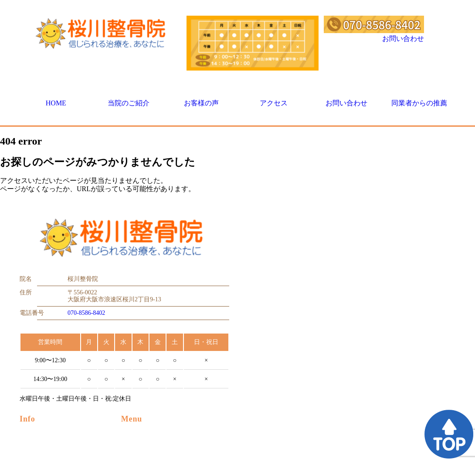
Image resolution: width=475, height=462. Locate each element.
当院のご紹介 (128, 103)
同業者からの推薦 (419, 103)
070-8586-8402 (86, 313)
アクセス (274, 103)
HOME (56, 103)
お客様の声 (201, 103)
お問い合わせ (403, 38)
